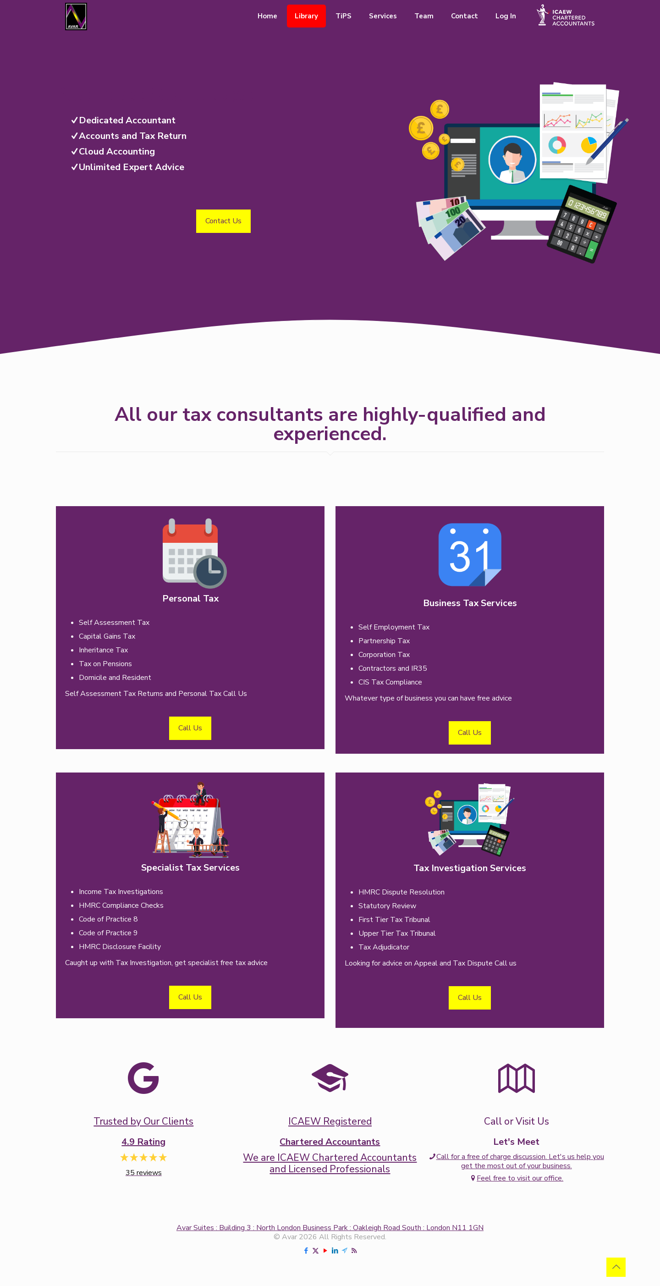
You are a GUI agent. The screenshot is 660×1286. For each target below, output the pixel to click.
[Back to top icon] (616, 1267)
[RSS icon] (354, 1250)
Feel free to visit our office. (516, 1178)
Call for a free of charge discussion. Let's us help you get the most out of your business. (516, 1161)
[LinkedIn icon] (334, 1250)
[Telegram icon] (344, 1250)
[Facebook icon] (305, 1250)
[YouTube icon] (325, 1250)
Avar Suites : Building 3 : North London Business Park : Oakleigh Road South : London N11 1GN (330, 1228)
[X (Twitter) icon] (315, 1250)
